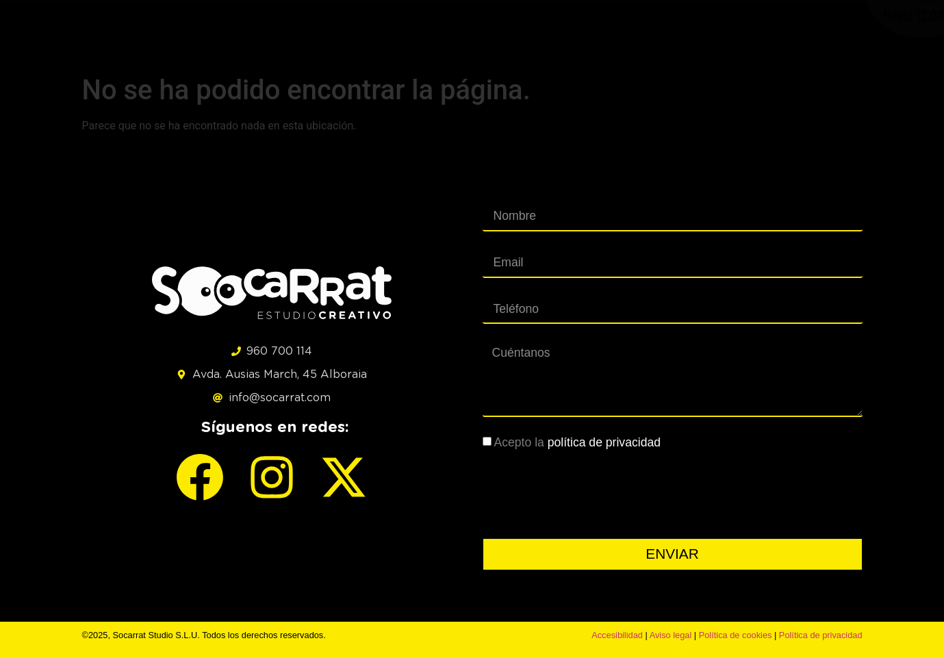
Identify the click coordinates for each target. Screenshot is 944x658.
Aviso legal (671, 635)
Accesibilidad (617, 635)
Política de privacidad (821, 635)
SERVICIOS (544, 31)
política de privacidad (604, 442)
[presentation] (587, 494)
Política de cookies (735, 635)
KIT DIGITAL (633, 31)
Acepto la (577, 442)
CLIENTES (720, 31)
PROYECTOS (452, 31)
